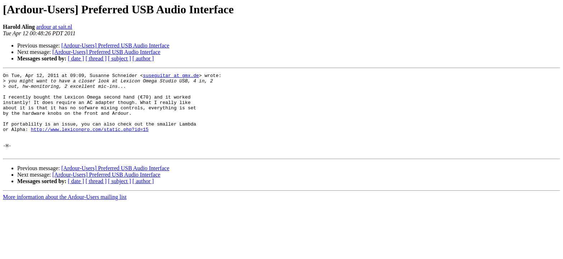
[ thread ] (96, 58)
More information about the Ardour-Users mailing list (65, 213)
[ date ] (76, 58)
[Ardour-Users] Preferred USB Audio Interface (115, 45)
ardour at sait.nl (54, 27)
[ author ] (143, 58)
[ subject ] (119, 58)
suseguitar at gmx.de (171, 76)
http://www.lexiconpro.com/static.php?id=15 (90, 141)
